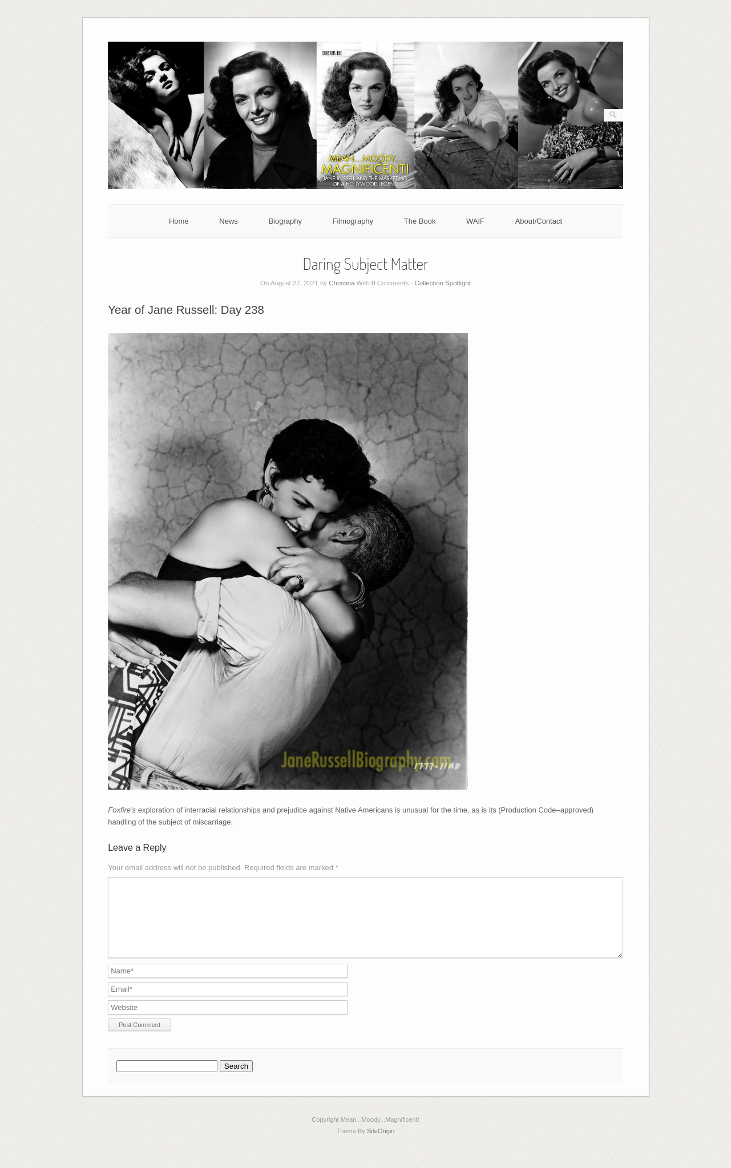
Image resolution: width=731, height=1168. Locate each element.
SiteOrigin (381, 1144)
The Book (420, 221)
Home (179, 221)
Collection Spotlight (442, 283)
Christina (341, 283)
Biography (285, 221)
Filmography (353, 221)
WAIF (475, 221)
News (228, 221)
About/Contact (538, 221)
